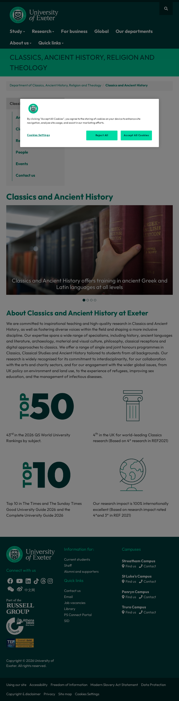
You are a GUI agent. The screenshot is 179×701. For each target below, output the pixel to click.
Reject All (102, 135)
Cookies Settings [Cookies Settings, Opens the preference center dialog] (38, 135)
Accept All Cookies (136, 135)
